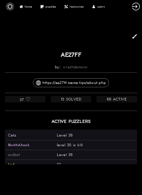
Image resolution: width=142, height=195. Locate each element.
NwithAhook (19, 145)
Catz (12, 135)
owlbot (14, 154)
